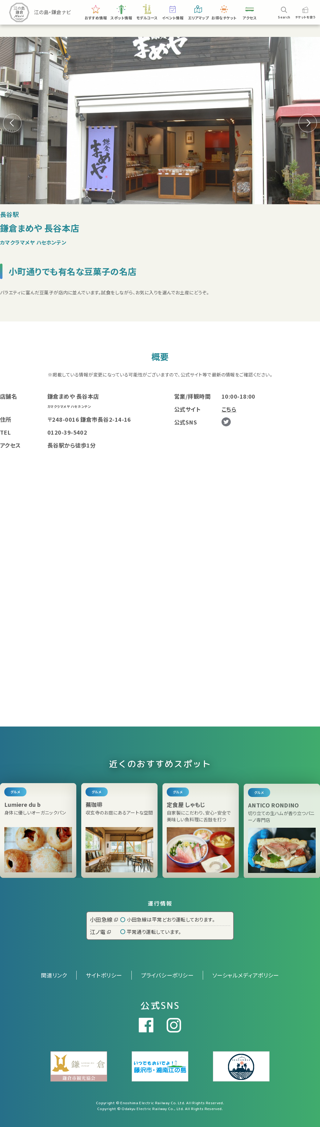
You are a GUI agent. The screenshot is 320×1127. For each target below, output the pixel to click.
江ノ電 (100, 932)
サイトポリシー (104, 975)
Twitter (226, 422)
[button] (307, 123)
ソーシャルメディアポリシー (245, 975)
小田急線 (104, 919)
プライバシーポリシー (167, 975)
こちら (229, 409)
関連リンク (54, 975)
